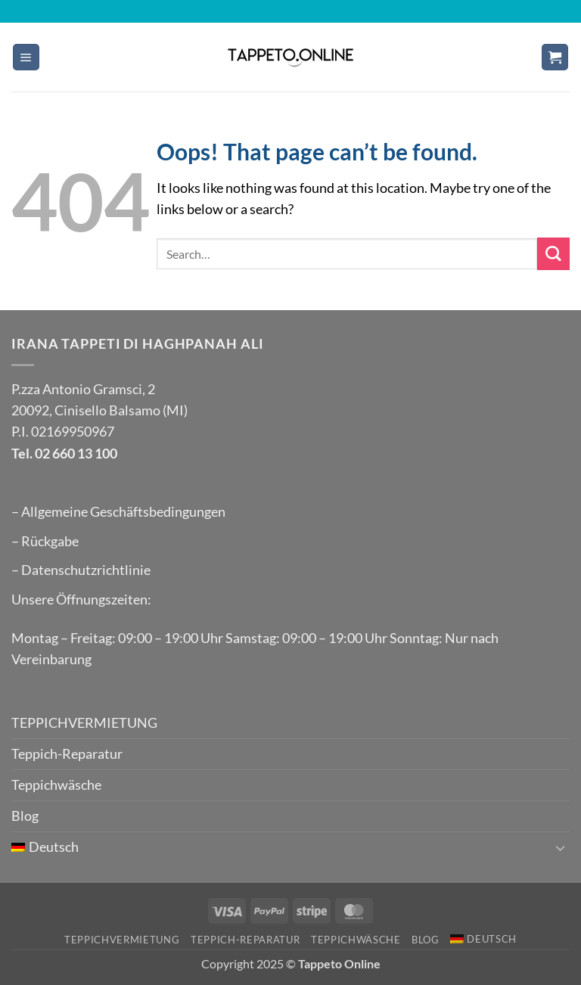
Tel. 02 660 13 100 (64, 453)
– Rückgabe (45, 541)
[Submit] (553, 254)
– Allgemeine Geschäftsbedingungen (118, 512)
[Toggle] (560, 847)
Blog (25, 816)
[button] (26, 57)
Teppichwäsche (56, 785)
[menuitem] (279, 847)
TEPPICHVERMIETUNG (84, 723)
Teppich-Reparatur (67, 754)
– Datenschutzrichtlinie (81, 570)
